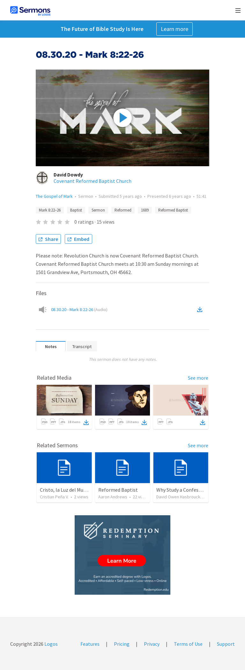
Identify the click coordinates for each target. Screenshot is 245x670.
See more (198, 378)
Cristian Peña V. (54, 497)
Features (90, 644)
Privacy (152, 644)
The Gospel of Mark (54, 196)
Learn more (174, 29)
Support (226, 644)
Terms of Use (188, 644)
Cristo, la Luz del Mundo (66, 490)
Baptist (76, 210)
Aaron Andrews (112, 497)
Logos (50, 644)
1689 (145, 210)
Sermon (98, 210)
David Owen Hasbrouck (178, 497)
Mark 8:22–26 (50, 210)
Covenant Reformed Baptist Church (92, 181)
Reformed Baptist (173, 210)
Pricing (122, 644)
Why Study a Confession (182, 490)
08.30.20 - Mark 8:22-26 (79, 309)
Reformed (123, 210)
